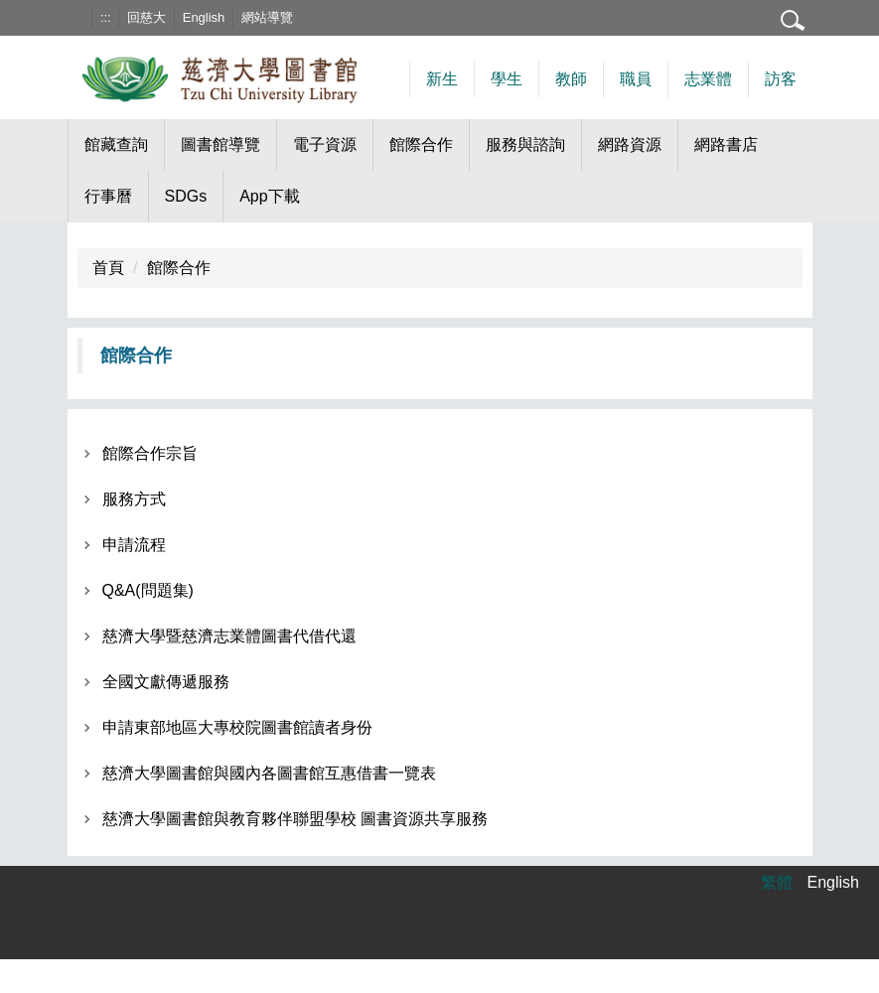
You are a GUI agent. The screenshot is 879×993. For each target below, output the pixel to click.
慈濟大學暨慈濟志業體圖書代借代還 (229, 636)
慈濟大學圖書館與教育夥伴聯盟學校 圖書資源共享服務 (295, 818)
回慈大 (146, 17)
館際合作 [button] (421, 144)
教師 (571, 79)
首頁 (108, 267)
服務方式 (134, 499)
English (203, 17)
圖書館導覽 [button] (220, 144)
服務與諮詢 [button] (525, 144)
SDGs (186, 196)
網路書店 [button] (726, 144)
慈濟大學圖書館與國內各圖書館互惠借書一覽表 (269, 773)
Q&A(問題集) (148, 590)
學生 (506, 79)
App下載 (269, 196)
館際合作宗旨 (150, 453)
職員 (636, 79)
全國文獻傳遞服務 (165, 681)
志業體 (708, 79)
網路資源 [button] (629, 144)
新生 (442, 79)
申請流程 (134, 544)
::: (105, 17)
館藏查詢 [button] (116, 144)
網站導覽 (267, 17)
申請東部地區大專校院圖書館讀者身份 (237, 727)
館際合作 (179, 267)
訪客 (781, 79)
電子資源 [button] (325, 144)
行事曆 (108, 196)
